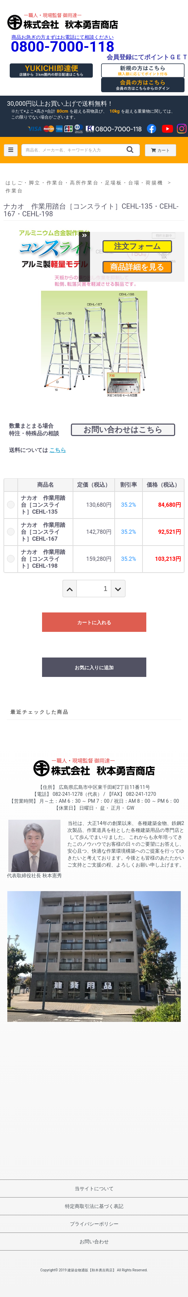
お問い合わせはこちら (123, 429)
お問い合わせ (94, 1241)
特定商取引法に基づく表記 (94, 1206)
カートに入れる (94, 622)
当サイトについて (94, 1188)
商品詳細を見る (137, 267)
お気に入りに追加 (94, 667)
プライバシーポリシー (94, 1224)
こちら (57, 450)
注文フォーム (137, 246)
